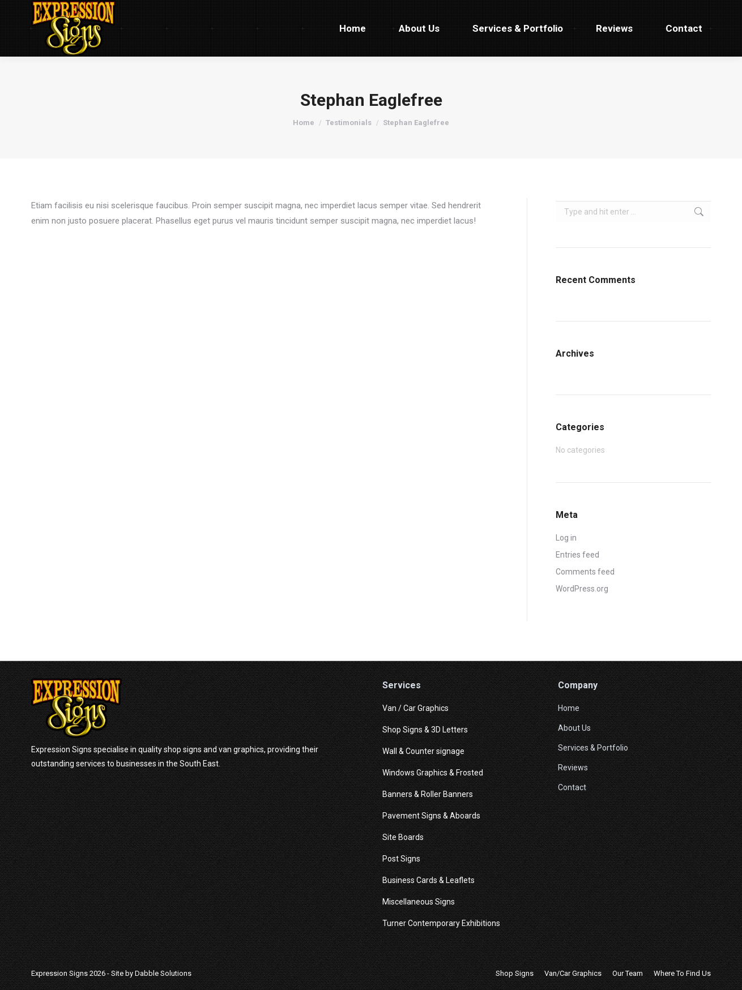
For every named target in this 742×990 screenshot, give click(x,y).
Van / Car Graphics (415, 708)
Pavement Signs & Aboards (431, 815)
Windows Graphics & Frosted (432, 772)
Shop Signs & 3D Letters (425, 729)
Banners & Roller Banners (427, 794)
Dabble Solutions (163, 973)
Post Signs (401, 858)
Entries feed (577, 554)
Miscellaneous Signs (418, 901)
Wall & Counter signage (423, 751)
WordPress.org (582, 588)
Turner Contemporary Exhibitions (441, 923)
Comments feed (585, 571)
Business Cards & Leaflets (428, 880)
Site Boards (403, 837)
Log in (566, 537)
